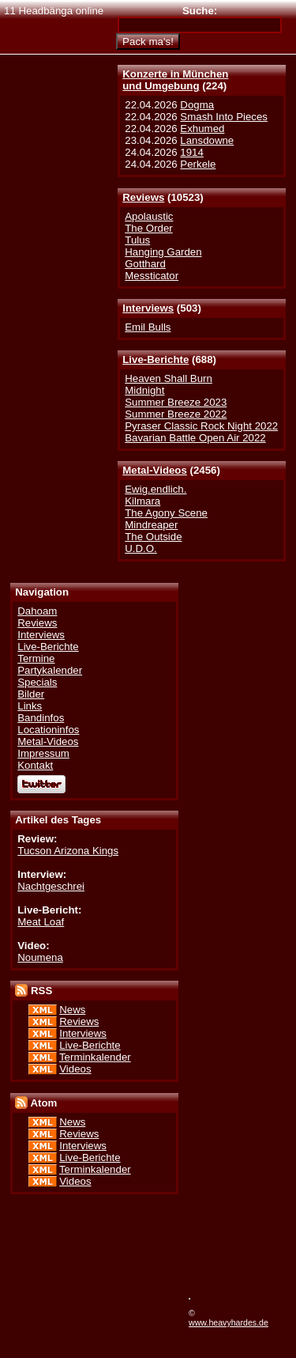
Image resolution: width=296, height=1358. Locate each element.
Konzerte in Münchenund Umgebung (175, 80)
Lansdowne (207, 140)
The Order (148, 228)
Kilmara (142, 501)
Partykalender (49, 670)
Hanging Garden (163, 252)
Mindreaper (151, 525)
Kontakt (35, 765)
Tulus (137, 240)
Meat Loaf (40, 922)
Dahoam (37, 611)
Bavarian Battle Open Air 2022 (195, 438)
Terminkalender (95, 1057)
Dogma (197, 105)
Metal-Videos (154, 470)
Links (29, 706)
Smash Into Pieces (224, 117)
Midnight (144, 390)
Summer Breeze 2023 (176, 402)
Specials (37, 682)
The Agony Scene (166, 513)
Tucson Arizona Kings (67, 851)
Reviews (143, 197)
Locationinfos (48, 730)
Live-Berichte (155, 359)
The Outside (153, 537)
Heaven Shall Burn (168, 378)
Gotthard (145, 264)
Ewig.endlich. (155, 489)
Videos (75, 1069)
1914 (192, 152)
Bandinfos (40, 718)
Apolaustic (149, 216)
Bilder (30, 694)
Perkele (197, 164)
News (72, 1010)
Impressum (43, 753)
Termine (35, 658)
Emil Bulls (147, 327)
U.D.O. (141, 548)
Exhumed (202, 128)
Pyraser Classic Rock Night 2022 (201, 426)
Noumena (40, 957)
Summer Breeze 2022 (176, 414)
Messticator (151, 276)
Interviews (148, 308)
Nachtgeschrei (50, 886)
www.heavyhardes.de (228, 1322)
